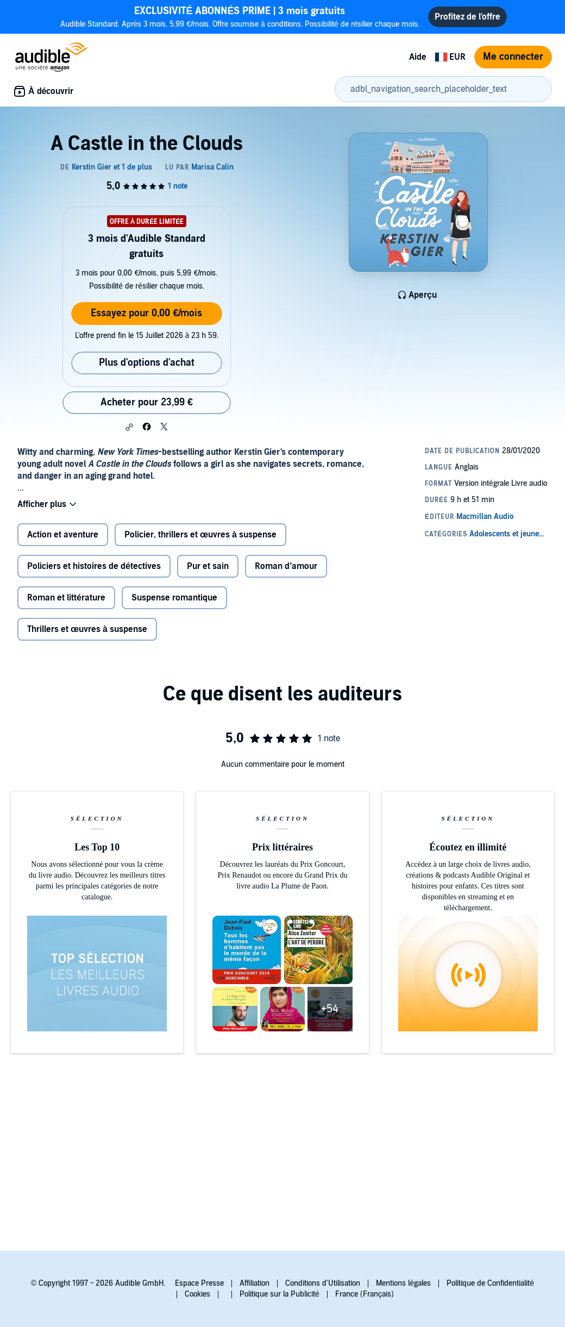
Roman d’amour (286, 566)
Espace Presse (199, 1283)
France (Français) (364, 1294)
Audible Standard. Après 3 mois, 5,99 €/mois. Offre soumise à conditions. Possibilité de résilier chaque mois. (240, 16)
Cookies (197, 1294)
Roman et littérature (66, 597)
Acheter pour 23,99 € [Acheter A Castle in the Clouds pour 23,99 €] (147, 402)
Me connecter (513, 56)
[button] (129, 427)
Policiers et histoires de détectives (94, 566)
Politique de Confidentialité (490, 1283)
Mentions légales (403, 1283)
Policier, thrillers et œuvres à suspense (200, 534)
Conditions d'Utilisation (322, 1283)
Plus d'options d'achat (146, 362)
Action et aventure (62, 534)
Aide (417, 57)
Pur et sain (208, 566)
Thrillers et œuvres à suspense (87, 629)
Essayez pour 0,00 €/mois (146, 313)
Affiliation (254, 1283)
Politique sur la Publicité (279, 1294)
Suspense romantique (174, 597)
